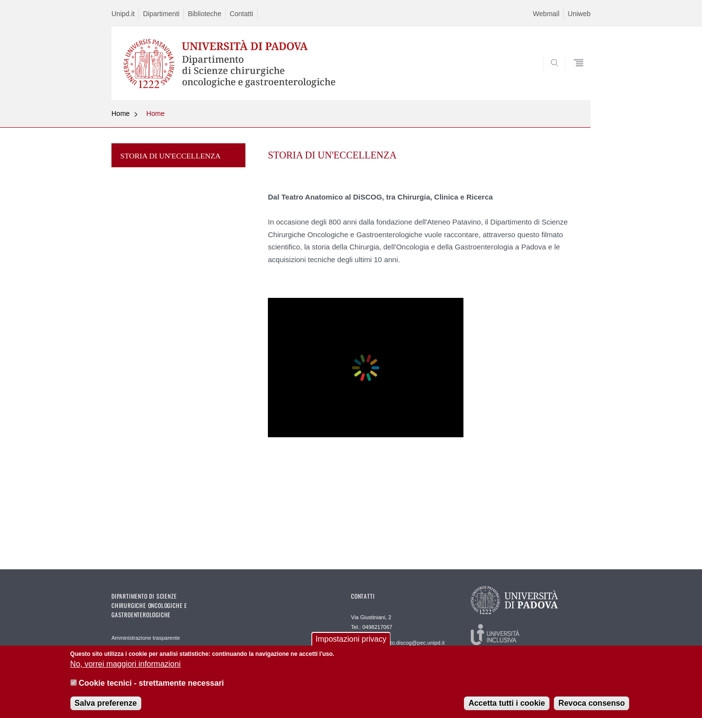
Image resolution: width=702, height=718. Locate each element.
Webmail (546, 14)
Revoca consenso (591, 703)
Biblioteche (204, 14)
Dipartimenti (161, 14)
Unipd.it (122, 14)
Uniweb (579, 14)
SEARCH (573, 76)
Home (120, 113)
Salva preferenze (106, 703)
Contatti (241, 14)
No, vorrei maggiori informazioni (125, 664)
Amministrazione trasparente (145, 638)
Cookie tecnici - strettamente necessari (151, 683)
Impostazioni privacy (351, 639)
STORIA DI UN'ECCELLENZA (170, 156)
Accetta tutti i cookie (506, 703)
